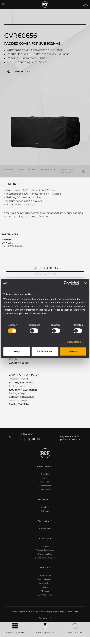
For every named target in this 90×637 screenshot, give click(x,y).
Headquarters (45, 575)
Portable (45, 474)
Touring (45, 478)
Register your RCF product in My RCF (70, 438)
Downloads (48, 170)
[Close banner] (85, 283)
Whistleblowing (45, 595)
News (45, 587)
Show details (74, 342)
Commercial (45, 486)
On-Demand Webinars (45, 558)
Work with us (45, 583)
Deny (17, 351)
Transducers (45, 489)
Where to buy (24, 71)
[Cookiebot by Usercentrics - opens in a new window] (66, 283)
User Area (45, 546)
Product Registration (45, 550)
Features (9, 170)
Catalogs (45, 507)
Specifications (28, 170)
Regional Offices (45, 579)
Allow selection (45, 351)
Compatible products (67, 171)
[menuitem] (45, 618)
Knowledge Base (45, 554)
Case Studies (45, 528)
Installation (45, 482)
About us (45, 591)
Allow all (73, 351)
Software (45, 511)
